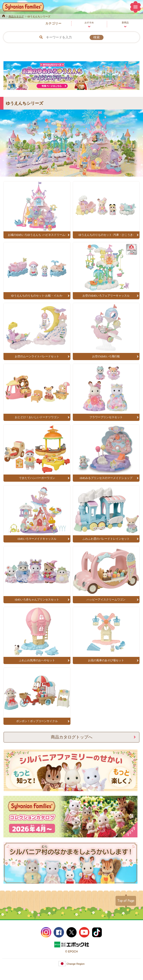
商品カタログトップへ (71, 737)
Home (3, 15)
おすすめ (89, 22)
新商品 (125, 22)
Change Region (71, 963)
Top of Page (125, 900)
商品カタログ (16, 16)
